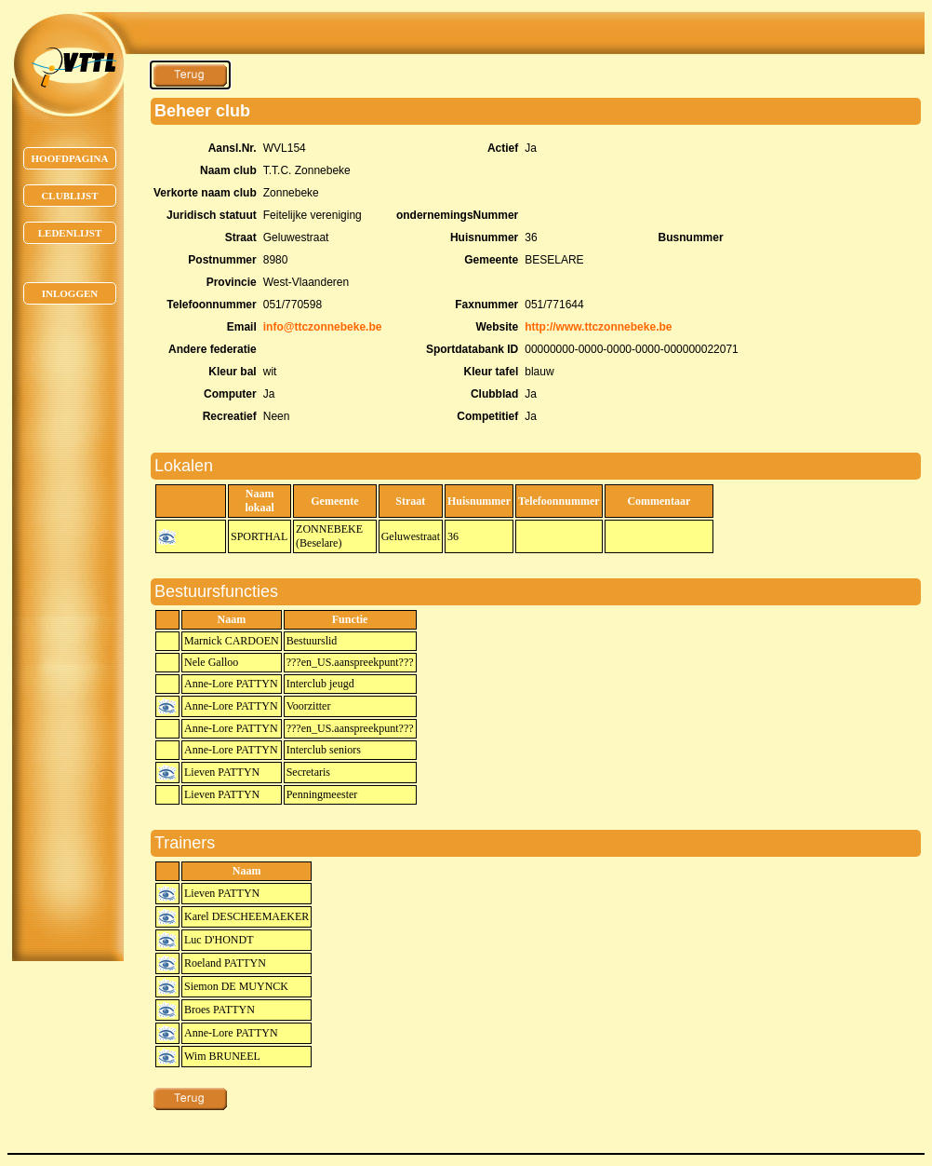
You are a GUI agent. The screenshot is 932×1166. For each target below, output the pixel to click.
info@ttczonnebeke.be (322, 326)
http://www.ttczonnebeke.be (598, 326)
